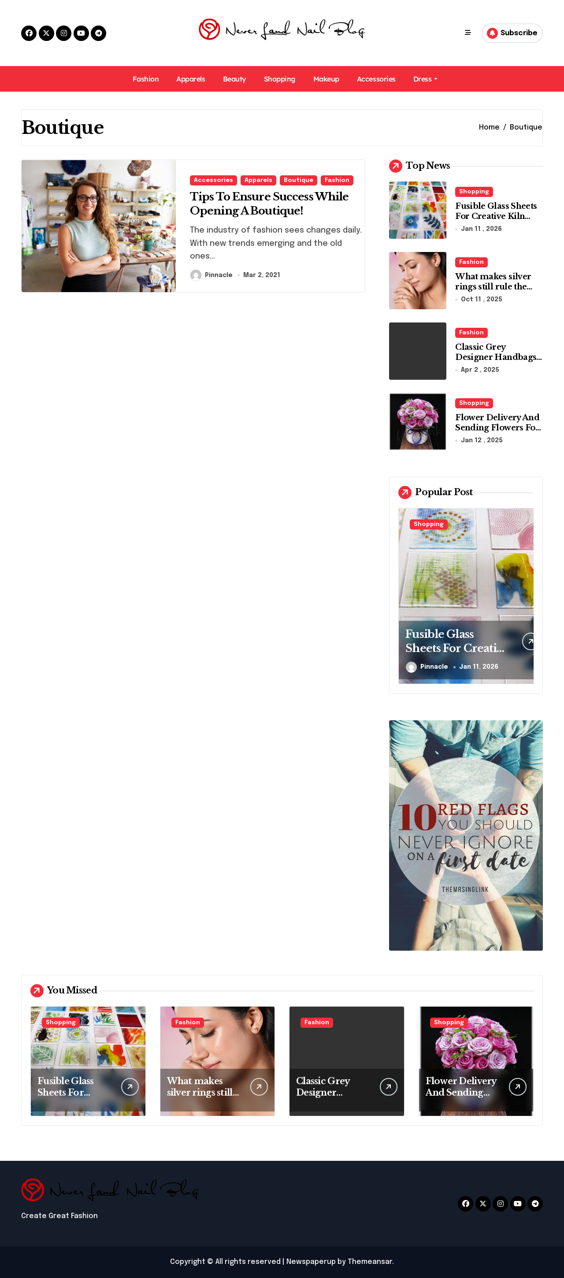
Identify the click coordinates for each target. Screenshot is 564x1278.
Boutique (298, 179)
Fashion (146, 78)
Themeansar (370, 1262)
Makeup (326, 78)
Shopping (280, 78)
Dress (425, 78)
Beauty (234, 78)
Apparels (190, 78)
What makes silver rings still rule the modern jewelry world (493, 292)
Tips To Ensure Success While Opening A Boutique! (274, 204)
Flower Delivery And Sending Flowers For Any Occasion (497, 428)
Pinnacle (211, 276)
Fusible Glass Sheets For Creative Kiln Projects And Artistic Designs (496, 221)
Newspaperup (311, 1262)
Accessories (376, 78)
